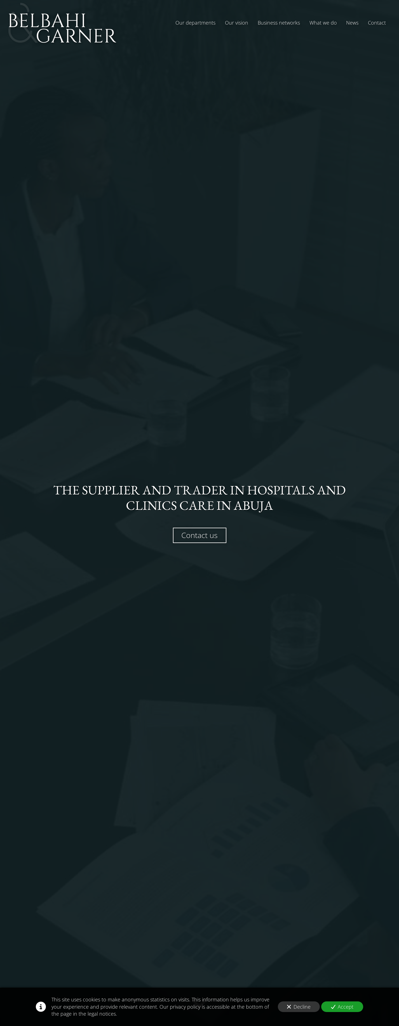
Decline (299, 1006)
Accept (342, 1006)
